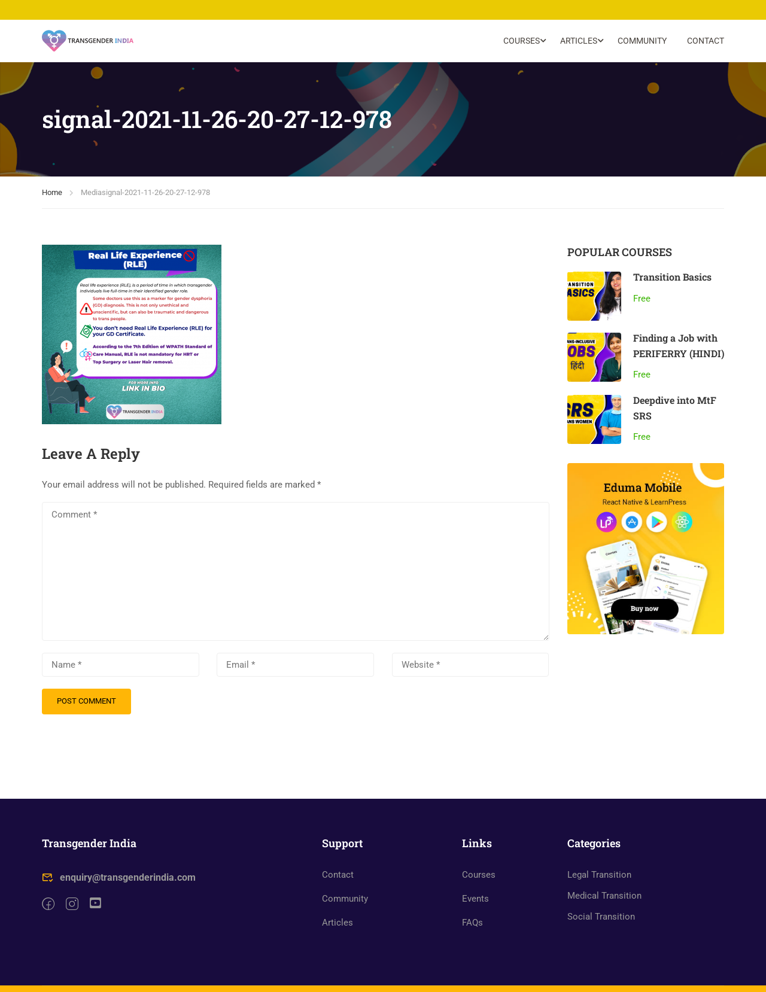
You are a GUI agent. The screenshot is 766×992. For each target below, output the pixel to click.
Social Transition (601, 931)
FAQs (472, 937)
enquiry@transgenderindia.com (119, 891)
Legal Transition (599, 889)
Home (52, 192)
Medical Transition (604, 910)
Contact (705, 40)
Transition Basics (672, 277)
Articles (578, 40)
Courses (521, 40)
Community (642, 40)
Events (475, 913)
